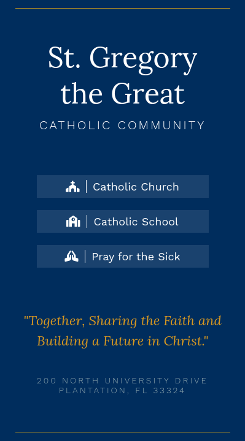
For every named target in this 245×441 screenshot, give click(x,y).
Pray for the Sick (122, 256)
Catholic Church (122, 186)
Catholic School (122, 221)
